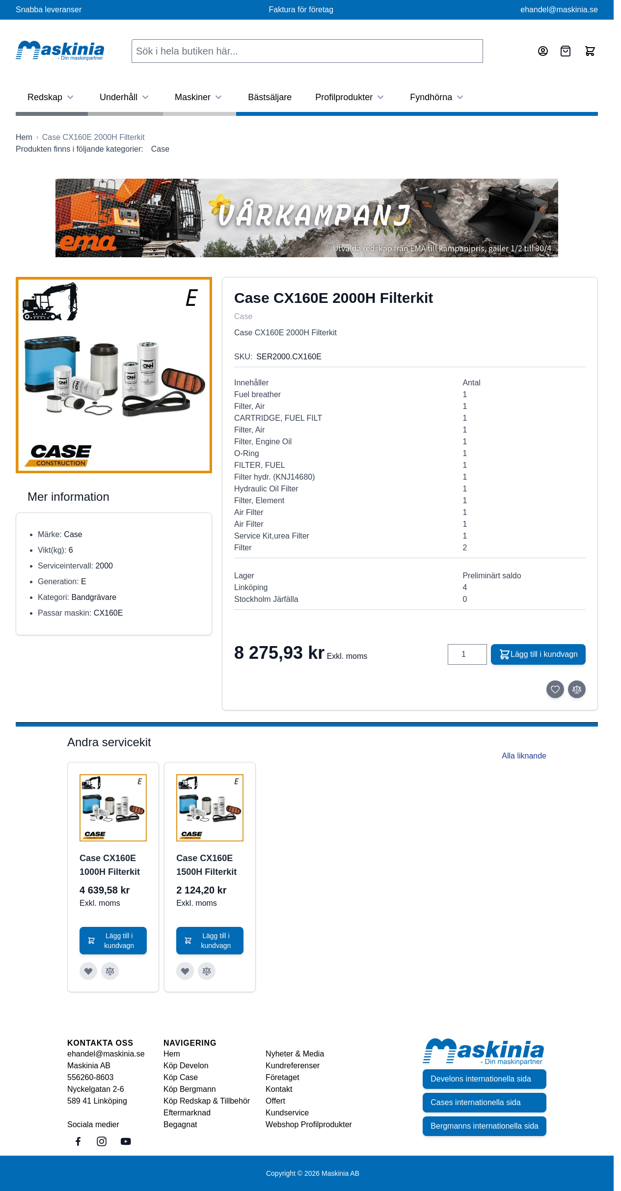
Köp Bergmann (189, 1089)
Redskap (51, 97)
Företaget (282, 1077)
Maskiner (199, 97)
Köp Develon (186, 1065)
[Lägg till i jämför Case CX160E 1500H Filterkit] (207, 971)
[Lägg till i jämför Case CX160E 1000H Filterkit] (110, 971)
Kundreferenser (293, 1065)
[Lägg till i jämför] (577, 689)
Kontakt (279, 1089)
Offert (275, 1101)
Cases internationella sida (475, 1102)
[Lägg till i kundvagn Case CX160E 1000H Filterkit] (113, 940)
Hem (171, 1054)
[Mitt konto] (543, 51)
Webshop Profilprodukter (309, 1124)
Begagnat (180, 1124)
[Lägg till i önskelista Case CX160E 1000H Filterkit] (88, 971)
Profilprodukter (350, 97)
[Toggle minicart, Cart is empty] (590, 51)
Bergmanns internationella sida (485, 1126)
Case (160, 149)
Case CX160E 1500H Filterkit (206, 865)
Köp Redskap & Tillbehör (206, 1101)
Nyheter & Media (295, 1054)
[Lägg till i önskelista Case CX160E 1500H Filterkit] (185, 971)
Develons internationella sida (481, 1079)
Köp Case (180, 1077)
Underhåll (125, 97)
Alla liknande (524, 756)
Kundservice (287, 1113)
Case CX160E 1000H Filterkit (110, 865)
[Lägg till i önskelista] (555, 689)
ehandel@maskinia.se (559, 9)
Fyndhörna (438, 97)
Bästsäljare (270, 97)
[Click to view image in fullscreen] (114, 375)
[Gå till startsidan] (24, 137)
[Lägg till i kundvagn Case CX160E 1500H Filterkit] (209, 940)
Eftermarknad (187, 1113)
